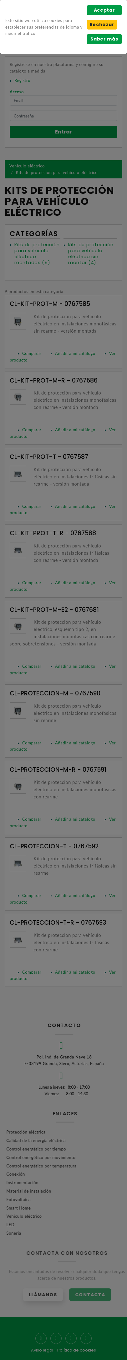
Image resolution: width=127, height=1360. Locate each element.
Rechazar (102, 24)
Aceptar (104, 10)
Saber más (104, 39)
